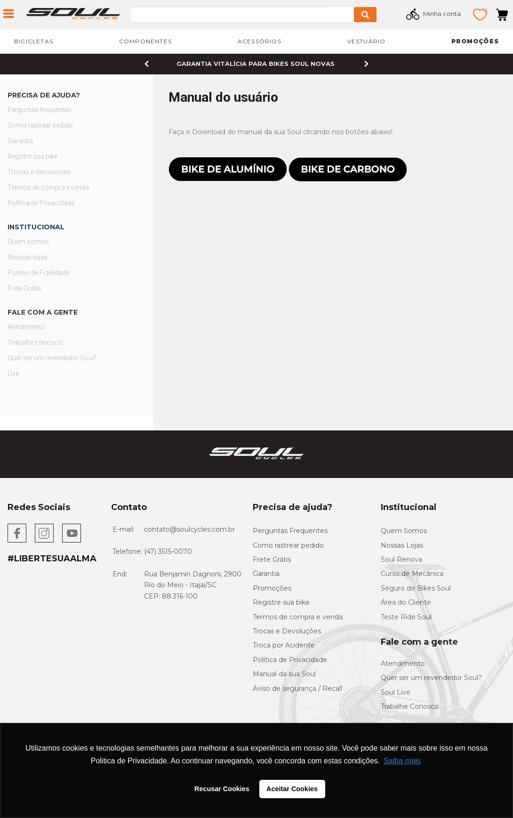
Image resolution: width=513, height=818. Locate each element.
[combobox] (262, 15)
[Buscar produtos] (365, 14)
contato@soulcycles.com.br (189, 529)
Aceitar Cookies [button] (292, 789)
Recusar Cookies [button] (221, 789)
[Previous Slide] (146, 63)
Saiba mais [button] (402, 761)
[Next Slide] (366, 63)
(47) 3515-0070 (168, 551)
